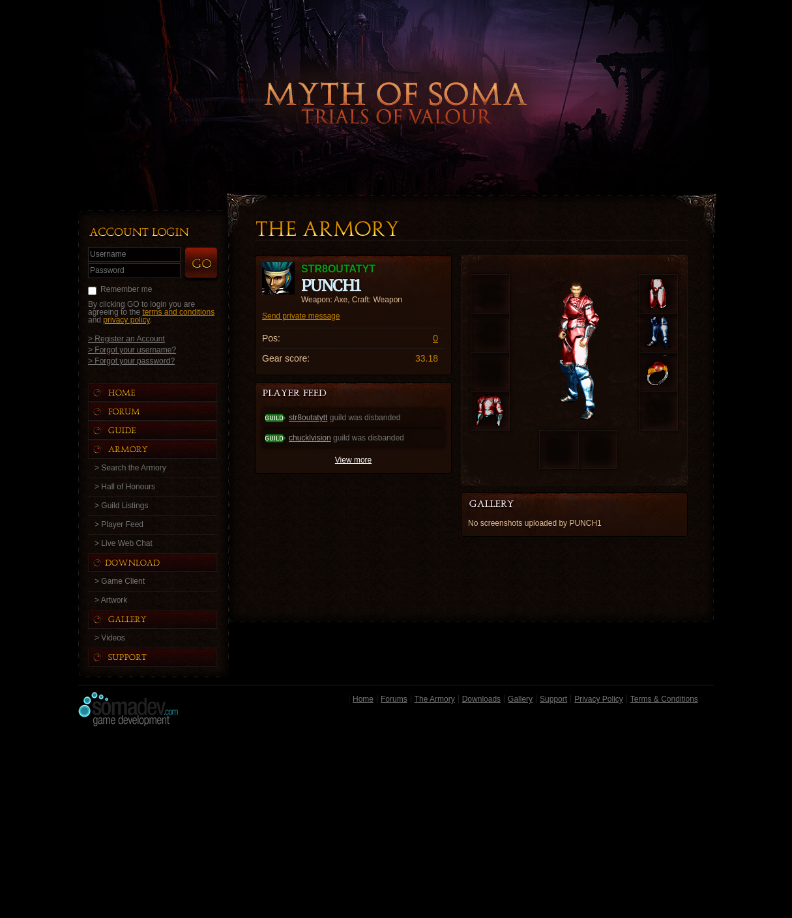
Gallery (520, 699)
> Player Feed (119, 524)
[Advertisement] (396, 825)
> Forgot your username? (132, 349)
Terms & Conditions (664, 699)
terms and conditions (178, 312)
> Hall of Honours (125, 486)
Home (363, 699)
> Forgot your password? (131, 360)
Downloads (481, 699)
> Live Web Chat (124, 543)
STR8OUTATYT (338, 268)
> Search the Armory (130, 467)
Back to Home (396, 81)
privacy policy (126, 319)
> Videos (110, 637)
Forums (394, 699)
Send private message (301, 316)
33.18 (426, 358)
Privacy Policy (598, 699)
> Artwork (111, 600)
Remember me (126, 289)
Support (553, 699)
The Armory (435, 699)
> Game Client (120, 581)
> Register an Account (126, 338)
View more (353, 460)
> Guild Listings (121, 505)
